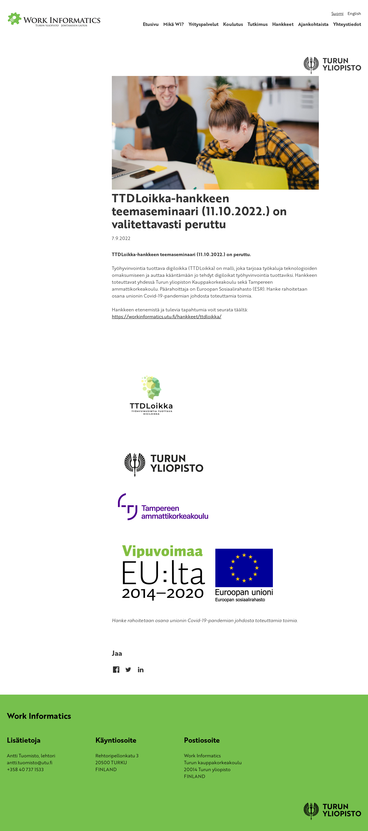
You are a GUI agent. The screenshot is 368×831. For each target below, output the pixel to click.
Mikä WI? (173, 24)
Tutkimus (258, 24)
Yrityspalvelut (203, 24)
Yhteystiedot (347, 24)
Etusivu (151, 24)
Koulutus (233, 24)
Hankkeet (283, 24)
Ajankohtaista (313, 24)
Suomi (337, 13)
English (354, 13)
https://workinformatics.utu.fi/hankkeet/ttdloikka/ (166, 316)
